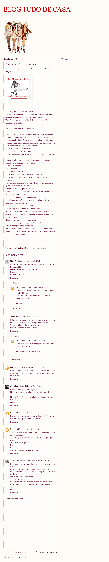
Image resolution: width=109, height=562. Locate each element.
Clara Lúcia (15, 386)
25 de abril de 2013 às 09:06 (28, 429)
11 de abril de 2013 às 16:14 (33, 261)
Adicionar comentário (14, 498)
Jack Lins (14, 317)
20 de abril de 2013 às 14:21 (28, 413)
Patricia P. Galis (16, 367)
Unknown (14, 413)
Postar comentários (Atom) (19, 558)
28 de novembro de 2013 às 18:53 (38, 461)
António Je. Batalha (18, 461)
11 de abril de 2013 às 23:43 (36, 340)
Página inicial (19, 552)
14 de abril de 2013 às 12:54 (30, 386)
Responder (14, 278)
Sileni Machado (16, 261)
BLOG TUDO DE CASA (37, 10)
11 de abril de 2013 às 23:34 (36, 287)
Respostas (16, 283)
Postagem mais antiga (46, 552)
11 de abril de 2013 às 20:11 (28, 317)
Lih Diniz (19, 287)
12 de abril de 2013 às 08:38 (33, 367)
